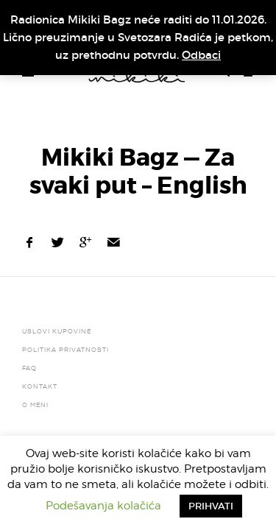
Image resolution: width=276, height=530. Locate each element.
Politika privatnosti (65, 349)
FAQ (29, 368)
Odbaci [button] (201, 55)
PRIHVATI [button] (210, 506)
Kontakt (39, 386)
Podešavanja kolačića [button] (103, 505)
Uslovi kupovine (56, 331)
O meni (35, 405)
